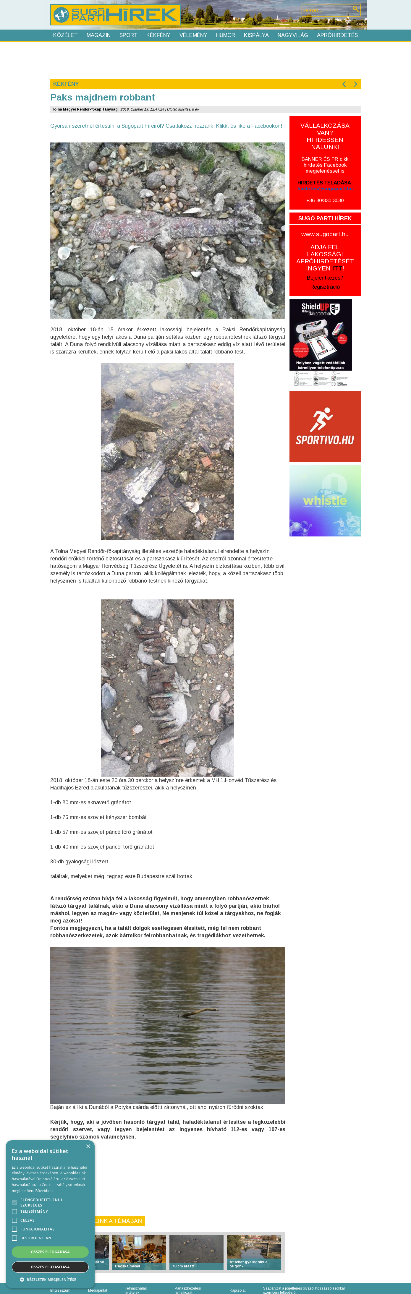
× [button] (88, 1146)
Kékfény (158, 35)
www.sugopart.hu (325, 234)
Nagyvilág (293, 35)
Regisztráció (325, 287)
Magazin (99, 35)
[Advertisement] (205, 59)
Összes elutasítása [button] (50, 1266)
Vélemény (193, 35)
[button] (50, 1279)
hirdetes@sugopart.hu (325, 189)
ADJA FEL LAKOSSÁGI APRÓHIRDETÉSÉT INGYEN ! (325, 258)
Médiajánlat (97, 1290)
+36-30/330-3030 (325, 200)
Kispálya (256, 35)
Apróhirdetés (337, 35)
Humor (225, 35)
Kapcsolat (237, 1290)
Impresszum (60, 1290)
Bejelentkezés (323, 278)
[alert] (50, 1214)
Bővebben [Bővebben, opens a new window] (44, 1190)
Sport (128, 35)
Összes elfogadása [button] (50, 1251)
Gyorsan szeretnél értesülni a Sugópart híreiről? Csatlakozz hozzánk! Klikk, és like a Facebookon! (166, 126)
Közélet (65, 35)
